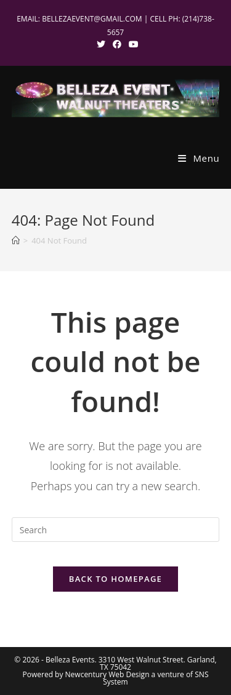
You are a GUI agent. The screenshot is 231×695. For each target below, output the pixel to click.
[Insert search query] (116, 529)
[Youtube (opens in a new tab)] (132, 44)
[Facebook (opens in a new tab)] (117, 44)
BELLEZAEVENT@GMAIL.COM (92, 19)
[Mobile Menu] (198, 158)
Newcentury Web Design (107, 674)
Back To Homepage (115, 578)
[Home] (16, 240)
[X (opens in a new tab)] (101, 44)
